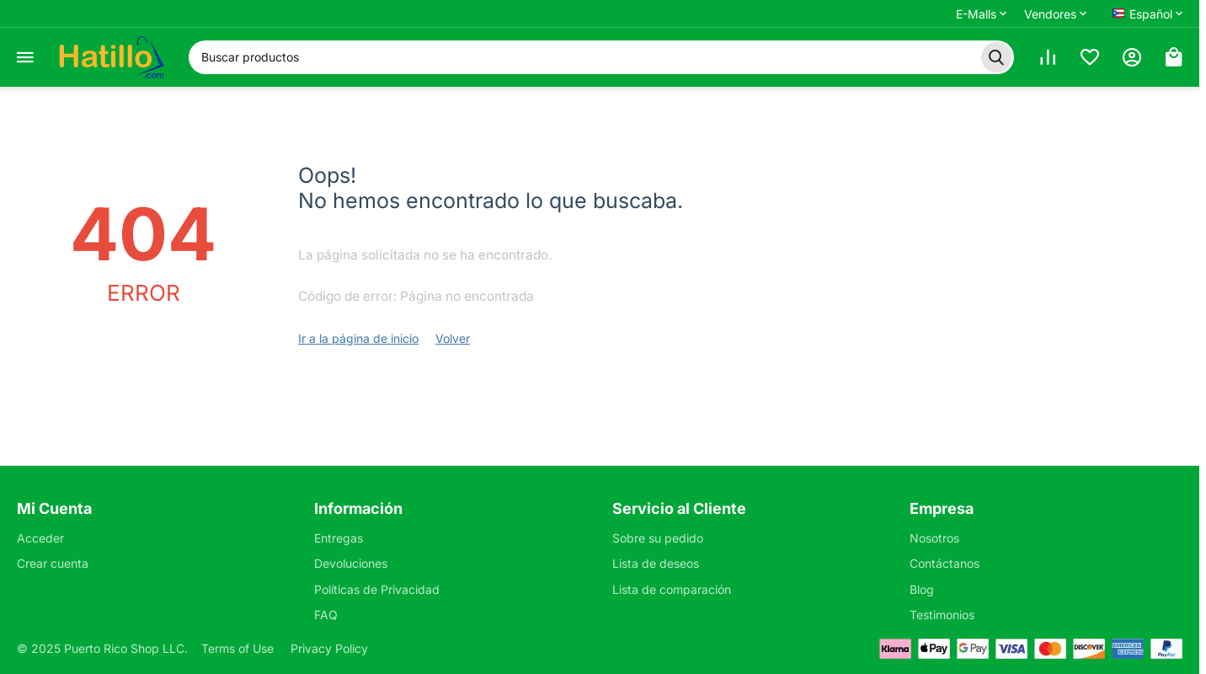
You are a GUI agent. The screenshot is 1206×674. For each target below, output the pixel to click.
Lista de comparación (671, 589)
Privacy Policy (329, 648)
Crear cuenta (52, 563)
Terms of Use (237, 648)
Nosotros (934, 538)
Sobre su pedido (657, 538)
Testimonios (942, 614)
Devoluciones (350, 563)
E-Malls (976, 14)
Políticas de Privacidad (377, 589)
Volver (452, 338)
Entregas (338, 538)
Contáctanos (944, 563)
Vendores (1050, 14)
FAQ (326, 614)
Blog (922, 589)
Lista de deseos (655, 563)
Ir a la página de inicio (358, 338)
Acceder (40, 538)
